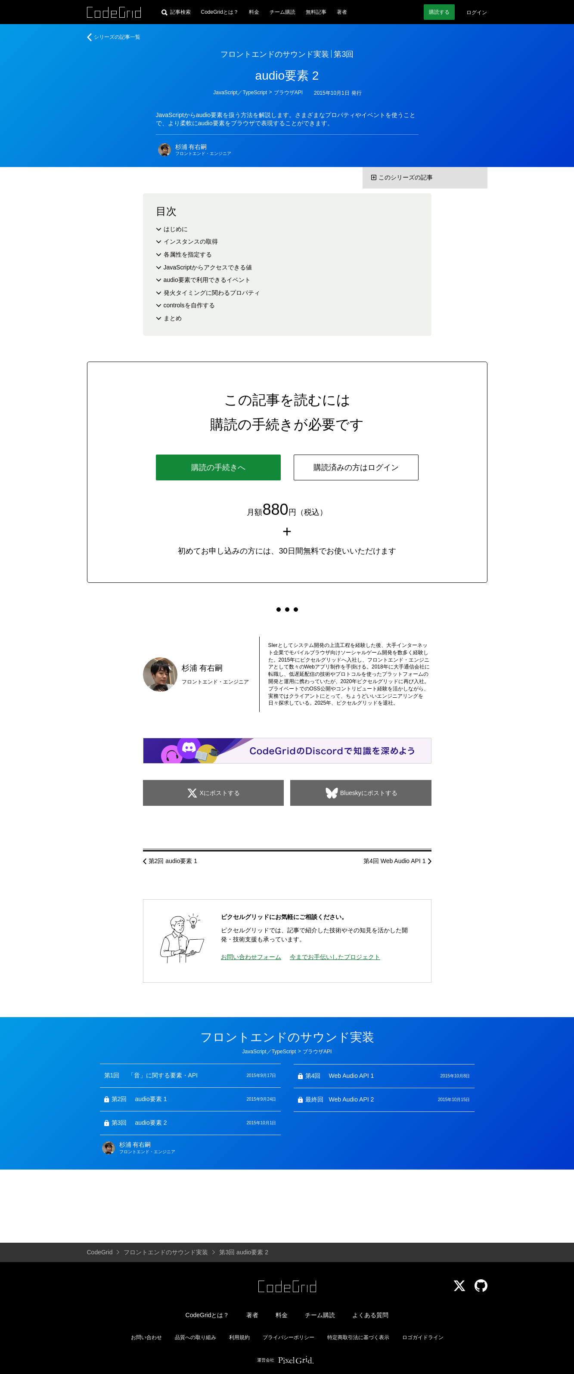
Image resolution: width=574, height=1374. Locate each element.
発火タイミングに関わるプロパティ (212, 292)
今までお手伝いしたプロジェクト (335, 956)
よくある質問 (370, 1315)
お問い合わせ (146, 1337)
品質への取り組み (195, 1337)
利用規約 (239, 1337)
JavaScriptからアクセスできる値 (208, 267)
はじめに (176, 229)
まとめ (173, 318)
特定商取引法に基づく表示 (358, 1337)
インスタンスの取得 (191, 241)
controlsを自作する (189, 305)
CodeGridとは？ (220, 12)
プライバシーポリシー (288, 1337)
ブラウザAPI (288, 93)
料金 (254, 12)
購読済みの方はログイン (356, 467)
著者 (342, 12)
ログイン (476, 12)
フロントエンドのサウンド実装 (274, 54)
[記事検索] (176, 12)
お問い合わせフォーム (251, 956)
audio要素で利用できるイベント (207, 279)
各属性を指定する (188, 254)
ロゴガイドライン (423, 1337)
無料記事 (316, 12)
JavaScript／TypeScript (240, 93)
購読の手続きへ (218, 467)
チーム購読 (282, 12)
